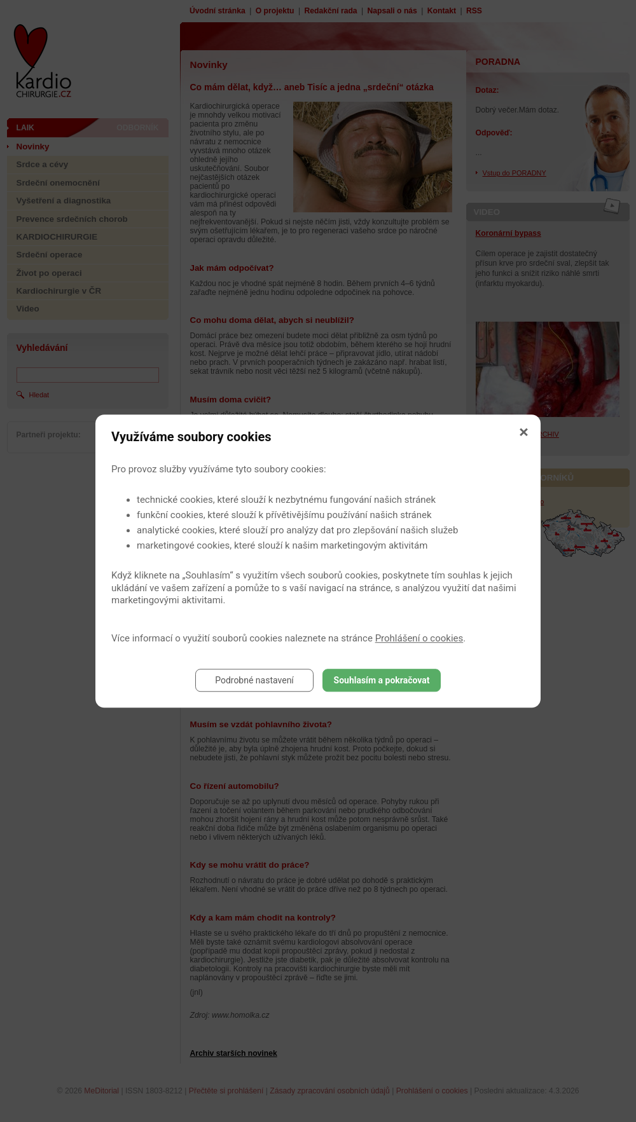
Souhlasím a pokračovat (382, 680)
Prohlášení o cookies (419, 638)
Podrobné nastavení (254, 680)
